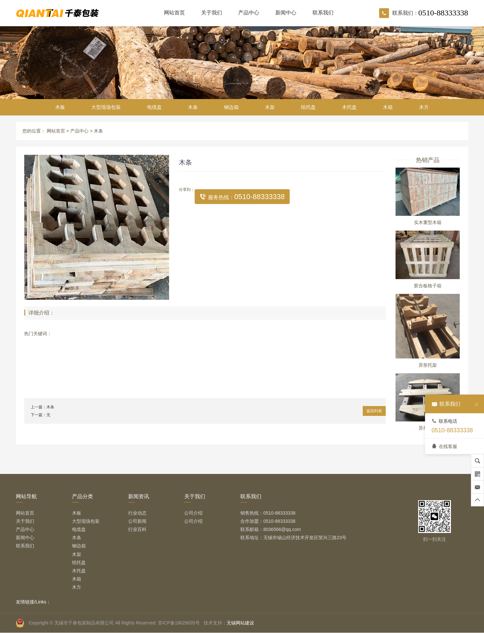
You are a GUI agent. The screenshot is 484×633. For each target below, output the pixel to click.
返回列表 (374, 411)
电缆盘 (154, 107)
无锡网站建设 (240, 622)
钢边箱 (231, 107)
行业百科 (137, 529)
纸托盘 (308, 107)
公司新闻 (137, 521)
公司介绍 (193, 513)
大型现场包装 (106, 107)
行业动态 (137, 513)
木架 (270, 107)
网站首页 (174, 12)
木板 (60, 107)
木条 (193, 107)
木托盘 (349, 107)
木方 (424, 107)
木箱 (388, 107)
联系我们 (323, 12)
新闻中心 (285, 12)
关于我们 (211, 12)
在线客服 (444, 446)
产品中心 (248, 12)
